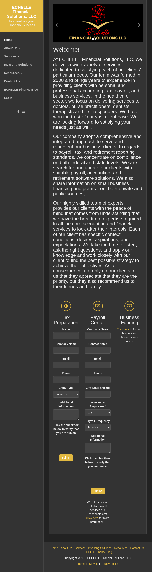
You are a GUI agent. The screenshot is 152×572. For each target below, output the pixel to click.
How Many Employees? (98, 404)
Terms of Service (88, 563)
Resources (13, 73)
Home (8, 39)
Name (66, 329)
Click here (92, 518)
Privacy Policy (109, 563)
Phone (66, 373)
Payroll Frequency (98, 421)
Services (11, 56)
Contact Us (12, 81)
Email (66, 358)
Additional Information (66, 404)
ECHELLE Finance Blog (21, 89)
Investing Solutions (18, 64)
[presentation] (115, 477)
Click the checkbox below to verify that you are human (66, 429)
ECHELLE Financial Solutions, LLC (21, 12)
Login (8, 97)
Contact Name (97, 344)
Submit (66, 457)
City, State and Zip (98, 387)
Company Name (66, 344)
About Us (12, 48)
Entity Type (66, 387)
